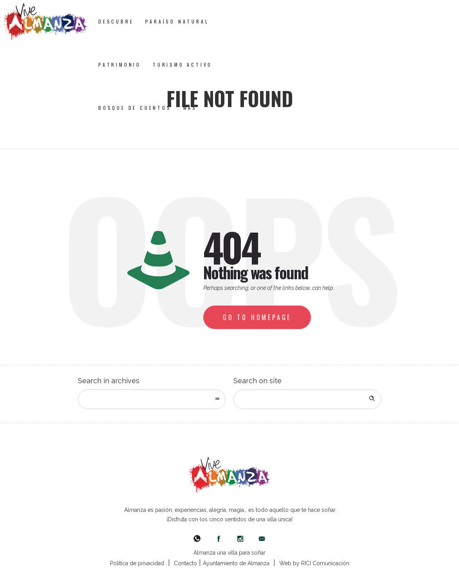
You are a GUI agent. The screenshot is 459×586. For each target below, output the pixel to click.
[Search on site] (307, 399)
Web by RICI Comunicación (314, 563)
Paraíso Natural (177, 21)
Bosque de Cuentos (135, 107)
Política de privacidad (137, 563)
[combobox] (152, 399)
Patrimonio (119, 64)
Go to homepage (257, 317)
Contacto (185, 563)
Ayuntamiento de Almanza (236, 563)
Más (190, 107)
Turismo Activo (182, 64)
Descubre (116, 21)
